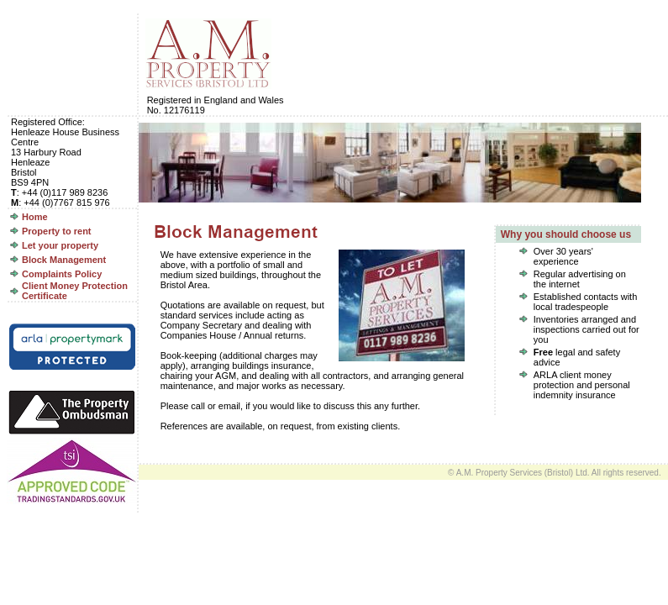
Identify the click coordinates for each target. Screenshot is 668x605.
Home (35, 217)
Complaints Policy (62, 274)
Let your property (60, 245)
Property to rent (57, 231)
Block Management (64, 260)
